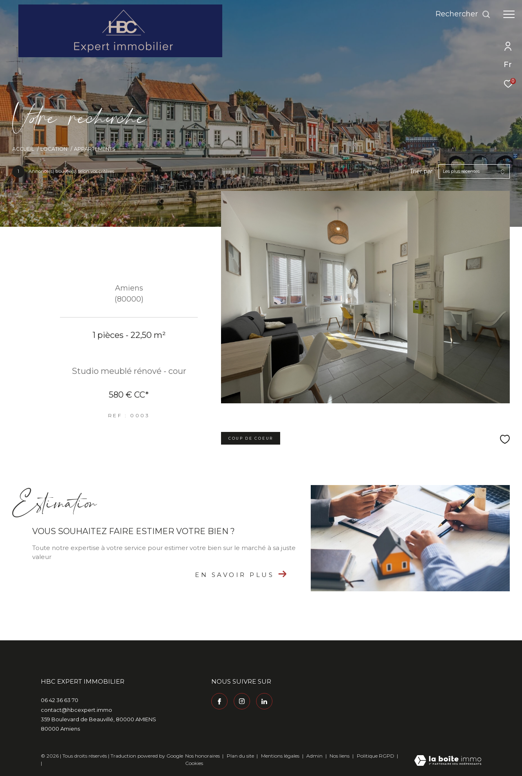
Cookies (194, 763)
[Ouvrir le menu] (509, 14)
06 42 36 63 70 (59, 700)
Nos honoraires (202, 756)
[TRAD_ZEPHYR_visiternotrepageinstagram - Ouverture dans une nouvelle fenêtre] (242, 701)
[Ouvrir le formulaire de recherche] (463, 14)
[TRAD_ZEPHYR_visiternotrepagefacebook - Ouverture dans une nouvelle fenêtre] (219, 701)
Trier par (421, 171)
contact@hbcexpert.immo (76, 710)
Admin (315, 756)
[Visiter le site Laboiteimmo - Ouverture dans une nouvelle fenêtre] (447, 761)
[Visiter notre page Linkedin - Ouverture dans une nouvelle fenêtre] (264, 701)
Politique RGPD (375, 756)
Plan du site (241, 756)
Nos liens (340, 756)
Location (53, 149)
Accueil (23, 149)
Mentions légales (281, 756)
